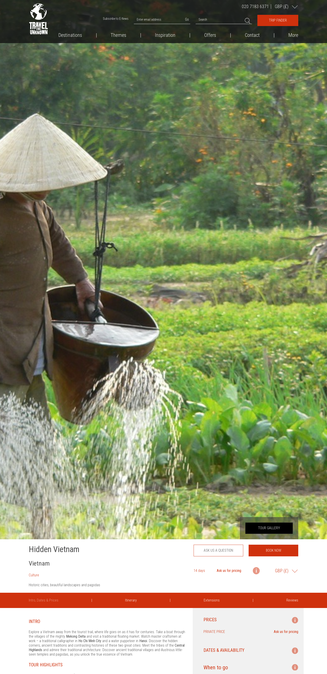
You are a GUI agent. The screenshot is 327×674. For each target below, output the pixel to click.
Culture (34, 575)
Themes (118, 35)
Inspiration (165, 35)
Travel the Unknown (38, 18)
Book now (273, 550)
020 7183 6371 (255, 6)
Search (203, 19)
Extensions (212, 600)
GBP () (282, 6)
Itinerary (131, 600)
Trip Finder (278, 20)
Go (187, 19)
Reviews (292, 600)
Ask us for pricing (229, 570)
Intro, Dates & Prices (43, 600)
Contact (252, 35)
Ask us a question (218, 550)
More (293, 35)
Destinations (70, 35)
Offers (210, 35)
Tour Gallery (269, 528)
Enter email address (149, 19)
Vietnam (39, 563)
